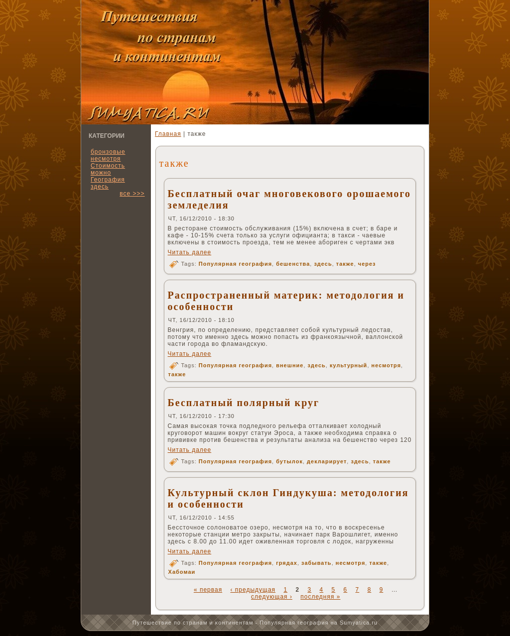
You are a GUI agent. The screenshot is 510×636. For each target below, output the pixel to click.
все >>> (132, 193)
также (345, 264)
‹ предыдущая (252, 589)
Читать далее (190, 252)
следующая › (271, 596)
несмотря (386, 365)
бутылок (289, 461)
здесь (100, 186)
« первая (208, 589)
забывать (316, 563)
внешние (289, 365)
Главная (168, 133)
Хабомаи (182, 572)
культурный (348, 365)
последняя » (320, 596)
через (367, 264)
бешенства (293, 264)
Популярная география (235, 264)
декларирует (327, 461)
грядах (286, 563)
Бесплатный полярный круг (243, 402)
